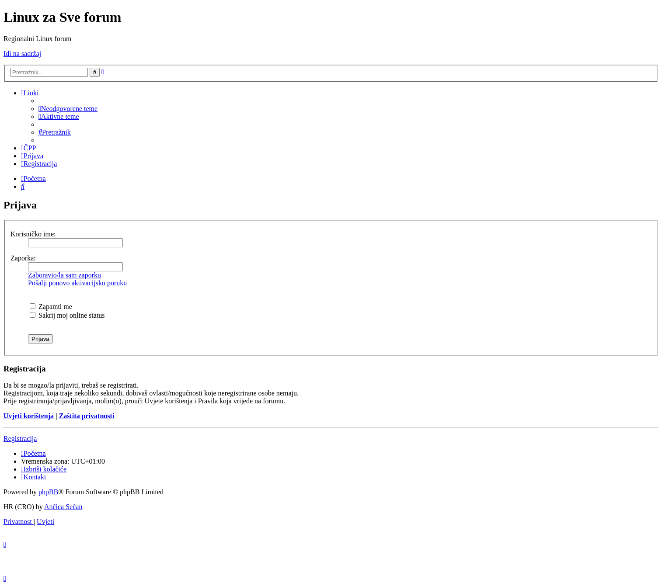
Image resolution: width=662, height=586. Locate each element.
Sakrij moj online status (67, 315)
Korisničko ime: (33, 234)
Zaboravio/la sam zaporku (64, 275)
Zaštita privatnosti (87, 416)
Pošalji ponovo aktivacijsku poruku (77, 283)
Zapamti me (51, 306)
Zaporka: (23, 258)
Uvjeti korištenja (28, 416)
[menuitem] (68, 108)
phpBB (48, 492)
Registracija (20, 438)
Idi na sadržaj (22, 53)
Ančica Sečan (63, 506)
